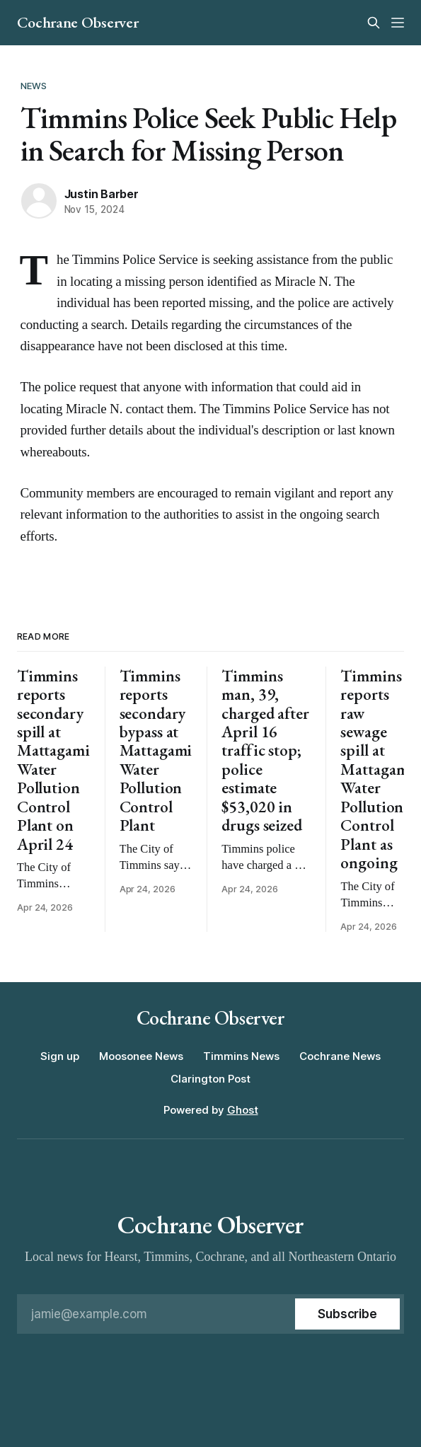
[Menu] (397, 22)
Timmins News (241, 1056)
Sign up (59, 1056)
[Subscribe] (347, 1314)
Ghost (242, 1110)
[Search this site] (373, 22)
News (34, 85)
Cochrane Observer (77, 22)
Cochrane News (340, 1056)
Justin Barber (101, 194)
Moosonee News (141, 1056)
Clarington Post (210, 1078)
